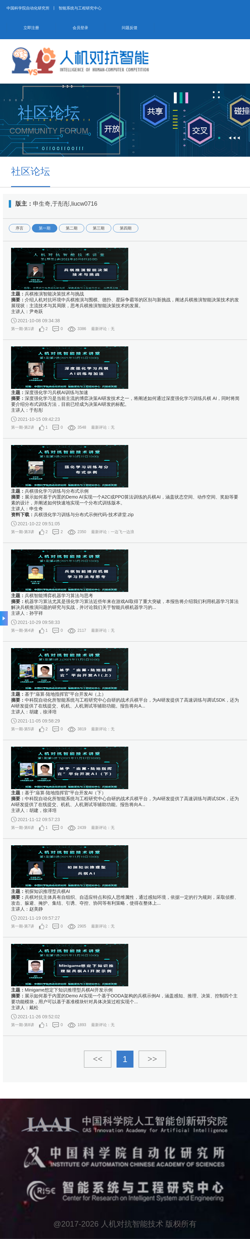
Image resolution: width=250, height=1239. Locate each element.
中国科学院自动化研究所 (28, 8)
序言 (19, 228)
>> (152, 1059)
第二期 (71, 228)
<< (97, 1059)
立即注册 (31, 27)
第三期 (98, 228)
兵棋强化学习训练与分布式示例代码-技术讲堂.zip (83, 514)
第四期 (126, 228)
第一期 (44, 228)
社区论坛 (30, 171)
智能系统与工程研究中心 (80, 8)
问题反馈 (129, 27)
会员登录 (80, 27)
